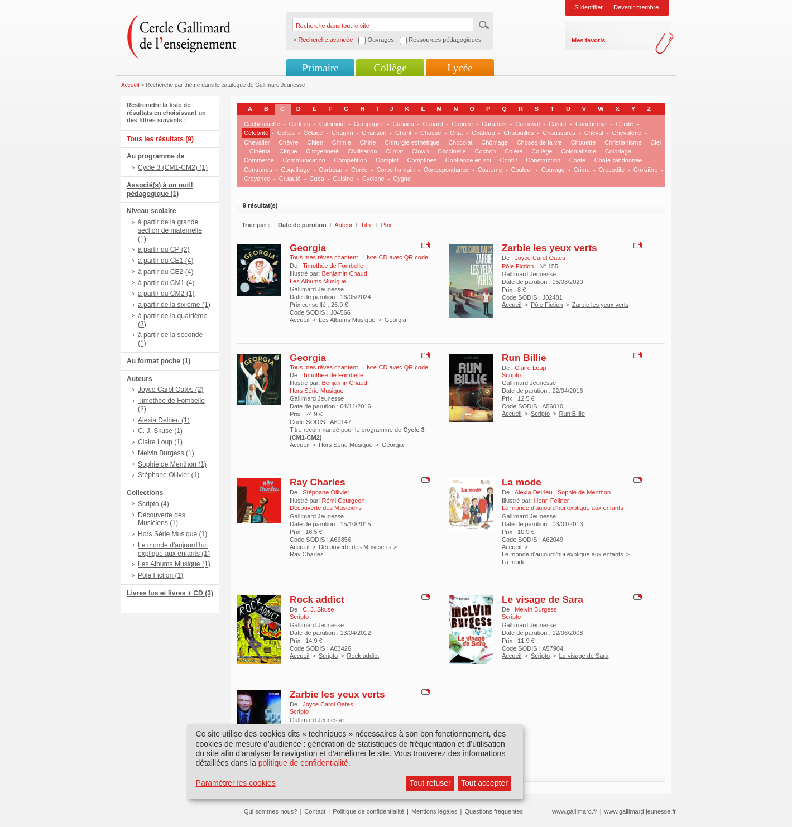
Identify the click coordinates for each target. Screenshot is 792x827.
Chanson (374, 132)
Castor (558, 124)
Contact (314, 811)
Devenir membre (636, 7)
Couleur (521, 169)
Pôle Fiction (547, 304)
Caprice (462, 124)
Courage (553, 169)
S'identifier (588, 7)
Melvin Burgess (535, 609)
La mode (521, 482)
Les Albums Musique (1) (174, 564)
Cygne (402, 178)
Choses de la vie (539, 142)
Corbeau (330, 169)
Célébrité (256, 132)
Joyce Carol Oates (540, 257)
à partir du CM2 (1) (166, 293)
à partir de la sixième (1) (174, 305)
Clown (420, 151)
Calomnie (332, 124)
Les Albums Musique (347, 319)
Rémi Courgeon (342, 500)
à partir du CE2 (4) (165, 272)
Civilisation (362, 151)
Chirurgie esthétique (412, 142)
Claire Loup (530, 367)
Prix (386, 225)
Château (483, 132)
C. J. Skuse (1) (160, 431)
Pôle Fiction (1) (160, 575)
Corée (359, 169)
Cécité (624, 124)
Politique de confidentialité (368, 811)
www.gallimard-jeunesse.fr (640, 811)
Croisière (645, 169)
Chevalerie (627, 132)
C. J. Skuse (318, 609)
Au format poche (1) (158, 361)
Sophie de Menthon (584, 492)
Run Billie (524, 357)
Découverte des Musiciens (355, 547)
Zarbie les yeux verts (549, 247)
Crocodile (612, 169)
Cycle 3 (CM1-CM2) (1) (173, 167)
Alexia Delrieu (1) (164, 420)
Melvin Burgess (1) (166, 453)
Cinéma (260, 151)
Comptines (422, 160)
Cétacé (313, 132)
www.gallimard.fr (574, 811)
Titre (367, 225)
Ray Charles (317, 482)
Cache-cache (262, 124)
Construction (543, 160)
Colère (513, 151)
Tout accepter (484, 782)
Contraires (258, 169)
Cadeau (300, 124)
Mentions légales (434, 811)
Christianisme (623, 142)
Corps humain (396, 169)
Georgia (308, 247)
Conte (577, 160)
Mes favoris (589, 40)
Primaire (320, 68)
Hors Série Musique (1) (172, 534)
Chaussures (559, 132)
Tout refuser (430, 782)
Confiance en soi (468, 160)
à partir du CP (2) (164, 249)
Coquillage (295, 169)
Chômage (494, 142)
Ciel (655, 142)
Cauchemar (591, 124)
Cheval (593, 132)
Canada (403, 124)
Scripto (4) (153, 504)
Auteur (343, 225)
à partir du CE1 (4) (165, 261)
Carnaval (527, 124)
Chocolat (460, 142)
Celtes (286, 132)
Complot (387, 160)
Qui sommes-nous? (270, 811)
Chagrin (342, 132)
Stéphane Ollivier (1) (168, 475)
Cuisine (343, 178)
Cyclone (373, 178)
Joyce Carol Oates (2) (171, 389)
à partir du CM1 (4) (166, 283)
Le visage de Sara (542, 599)
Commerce (259, 160)
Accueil (130, 85)
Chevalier (257, 142)
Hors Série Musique (346, 444)
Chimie (341, 142)
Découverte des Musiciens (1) (161, 519)
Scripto (540, 413)
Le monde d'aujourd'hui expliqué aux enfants (562, 554)
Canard (433, 124)
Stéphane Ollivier (326, 492)
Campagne (369, 124)
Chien (315, 142)
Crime (582, 169)
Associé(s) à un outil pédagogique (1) (160, 189)
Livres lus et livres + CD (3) (170, 593)
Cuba (317, 178)
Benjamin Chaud (344, 273)
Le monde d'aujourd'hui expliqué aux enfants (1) (174, 549)
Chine (368, 142)
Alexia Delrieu (534, 492)
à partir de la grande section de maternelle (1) (170, 230)
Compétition (350, 160)
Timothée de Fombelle (333, 265)
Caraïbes (494, 124)
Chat (456, 132)
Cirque (288, 151)
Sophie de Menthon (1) (172, 464)
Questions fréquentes (493, 811)
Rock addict (317, 599)
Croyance (257, 178)
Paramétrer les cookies (236, 782)
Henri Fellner (551, 500)
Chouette (583, 142)
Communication (303, 160)
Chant (403, 132)
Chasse (430, 132)
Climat (394, 151)
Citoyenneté (322, 151)
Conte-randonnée (618, 160)
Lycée (459, 68)
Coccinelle (452, 151)
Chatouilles (518, 132)
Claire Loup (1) (160, 442)
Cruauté (290, 178)
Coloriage (618, 151)
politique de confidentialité (303, 762)
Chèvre (288, 142)
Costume (490, 169)
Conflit (508, 160)
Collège (389, 68)
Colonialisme (578, 151)
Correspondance (446, 169)
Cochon (485, 151)
